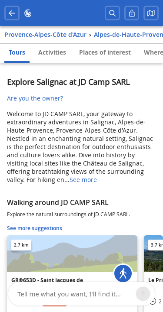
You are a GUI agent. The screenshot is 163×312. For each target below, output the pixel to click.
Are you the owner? (35, 98)
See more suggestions (34, 228)
